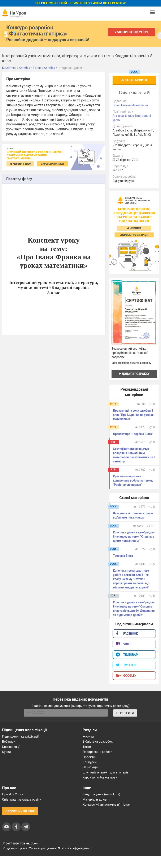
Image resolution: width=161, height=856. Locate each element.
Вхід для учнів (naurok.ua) (101, 794)
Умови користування (42, 848)
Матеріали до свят (96, 799)
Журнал (88, 736)
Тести (87, 747)
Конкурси (90, 762)
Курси (6, 752)
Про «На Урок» (12, 794)
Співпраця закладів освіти (21, 799)
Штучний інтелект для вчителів (106, 772)
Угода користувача (15, 848)
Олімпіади (90, 767)
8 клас (129, 115)
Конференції (11, 747)
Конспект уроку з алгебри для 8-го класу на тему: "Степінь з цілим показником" (134, 536)
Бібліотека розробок (98, 741)
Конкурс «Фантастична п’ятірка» (106, 804)
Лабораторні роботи (97, 752)
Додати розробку (134, 373)
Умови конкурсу (131, 32)
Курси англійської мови (100, 777)
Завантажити (134, 80)
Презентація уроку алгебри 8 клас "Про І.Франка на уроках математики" (133, 415)
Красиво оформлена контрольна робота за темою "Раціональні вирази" (133, 480)
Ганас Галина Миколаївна (130, 105)
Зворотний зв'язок (20, 811)
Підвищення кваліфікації (20, 736)
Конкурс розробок (37, 30)
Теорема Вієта (123, 555)
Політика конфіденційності (75, 848)
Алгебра (118, 115)
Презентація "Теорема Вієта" (133, 434)
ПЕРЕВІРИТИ (125, 713)
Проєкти (89, 757)
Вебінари (8, 741)
